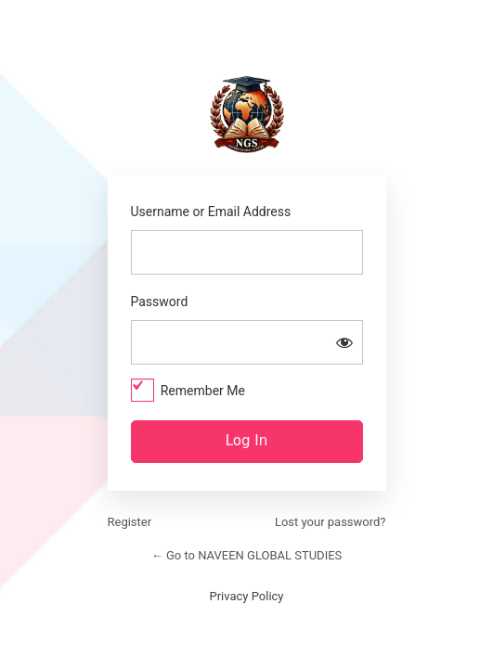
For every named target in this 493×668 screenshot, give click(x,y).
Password (159, 301)
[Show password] (344, 342)
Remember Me (203, 390)
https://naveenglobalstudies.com (247, 114)
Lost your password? (330, 522)
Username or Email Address (211, 211)
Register (130, 522)
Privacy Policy (246, 596)
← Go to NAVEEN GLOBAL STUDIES (247, 555)
